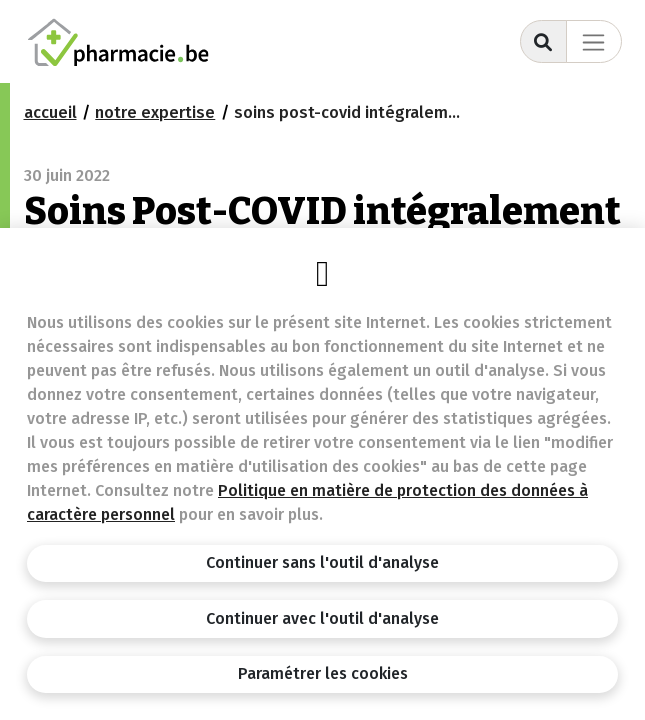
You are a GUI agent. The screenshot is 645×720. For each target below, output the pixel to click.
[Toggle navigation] (594, 41)
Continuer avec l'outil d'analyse (322, 618)
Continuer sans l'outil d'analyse (322, 562)
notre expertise (155, 112)
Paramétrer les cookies (323, 673)
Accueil (50, 112)
